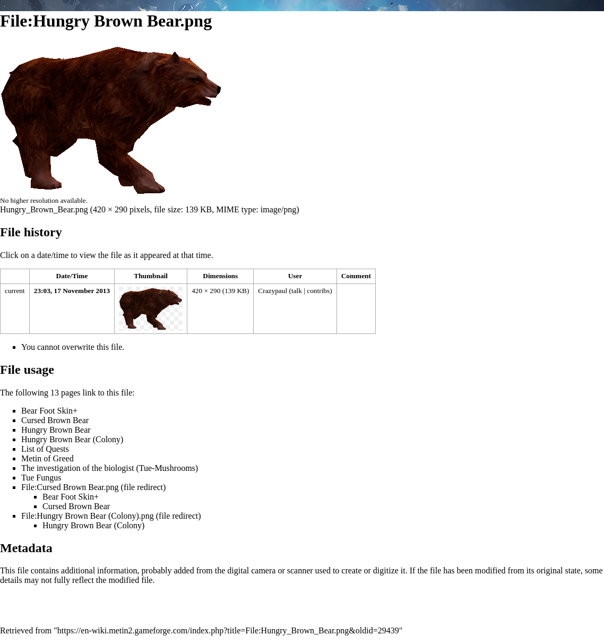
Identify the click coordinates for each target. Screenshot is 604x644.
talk (296, 291)
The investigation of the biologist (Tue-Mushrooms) (109, 468)
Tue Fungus (41, 477)
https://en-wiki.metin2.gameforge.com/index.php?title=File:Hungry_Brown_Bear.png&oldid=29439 (228, 630)
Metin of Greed (47, 458)
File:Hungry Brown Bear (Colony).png (87, 515)
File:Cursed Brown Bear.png (70, 487)
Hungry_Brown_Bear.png (44, 209)
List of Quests (45, 448)
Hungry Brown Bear (56, 429)
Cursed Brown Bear (55, 420)
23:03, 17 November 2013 (72, 291)
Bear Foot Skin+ (49, 410)
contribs (318, 291)
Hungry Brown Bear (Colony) (72, 439)
